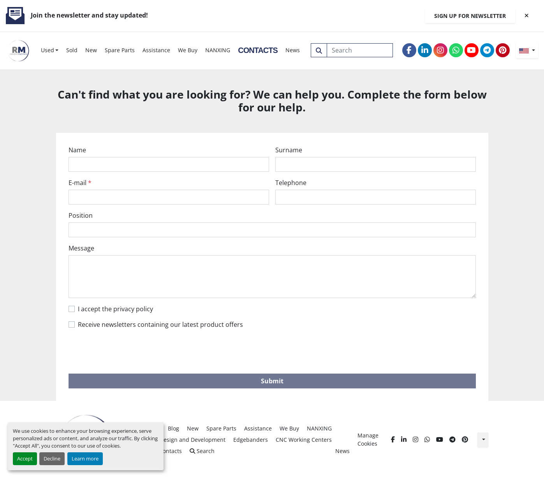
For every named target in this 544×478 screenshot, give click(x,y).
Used (47, 50)
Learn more (85, 458)
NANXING (217, 50)
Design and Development (192, 439)
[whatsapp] (456, 50)
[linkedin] (425, 50)
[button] (50, 50)
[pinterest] (503, 50)
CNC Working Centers (304, 439)
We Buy (187, 50)
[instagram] (440, 50)
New (91, 50)
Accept (25, 458)
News (292, 50)
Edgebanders (250, 439)
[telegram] (487, 50)
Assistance (156, 50)
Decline (52, 458)
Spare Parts (120, 50)
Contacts (258, 50)
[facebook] (409, 50)
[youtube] (472, 50)
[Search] (360, 50)
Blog (173, 428)
